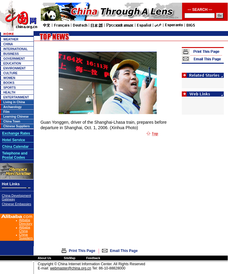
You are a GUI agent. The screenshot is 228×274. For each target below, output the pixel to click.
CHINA (8, 44)
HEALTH (9, 92)
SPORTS (9, 87)
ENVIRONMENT (14, 68)
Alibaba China (24, 229)
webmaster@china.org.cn (70, 268)
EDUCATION (12, 63)
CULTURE (10, 73)
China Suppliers (26, 236)
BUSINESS (11, 54)
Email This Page (124, 251)
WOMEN (9, 78)
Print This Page (82, 251)
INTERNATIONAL (15, 49)
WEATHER (10, 39)
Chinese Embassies (16, 204)
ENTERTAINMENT (16, 97)
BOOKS (8, 82)
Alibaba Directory (25, 221)
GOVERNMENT (14, 58)
